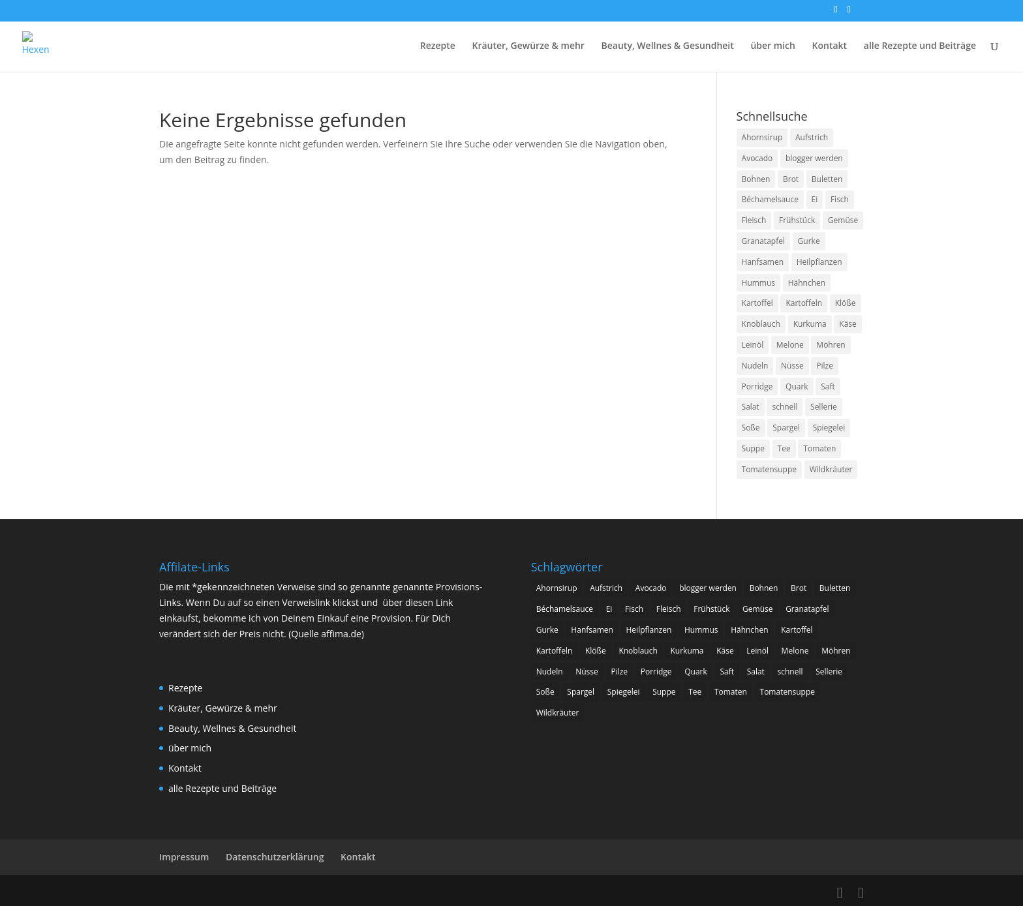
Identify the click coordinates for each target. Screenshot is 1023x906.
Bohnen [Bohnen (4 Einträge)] (756, 179)
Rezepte (437, 46)
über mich (772, 46)
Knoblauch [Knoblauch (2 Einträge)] (761, 323)
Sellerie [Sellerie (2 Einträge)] (823, 406)
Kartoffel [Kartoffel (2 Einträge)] (757, 303)
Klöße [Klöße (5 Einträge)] (845, 303)
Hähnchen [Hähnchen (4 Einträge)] (806, 282)
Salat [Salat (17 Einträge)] (750, 406)
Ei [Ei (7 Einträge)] (815, 199)
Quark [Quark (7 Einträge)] (797, 386)
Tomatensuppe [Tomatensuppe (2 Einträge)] (769, 469)
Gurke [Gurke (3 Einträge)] (809, 241)
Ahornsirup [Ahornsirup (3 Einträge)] (762, 137)
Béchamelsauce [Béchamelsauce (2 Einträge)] (770, 199)
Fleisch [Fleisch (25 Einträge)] (754, 220)
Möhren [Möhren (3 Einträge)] (830, 344)
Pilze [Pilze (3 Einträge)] (824, 365)
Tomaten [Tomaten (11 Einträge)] (819, 448)
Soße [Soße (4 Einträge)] (751, 427)
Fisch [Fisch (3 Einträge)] (840, 199)
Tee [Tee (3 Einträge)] (784, 448)
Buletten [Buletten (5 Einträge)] (827, 179)
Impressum (184, 857)
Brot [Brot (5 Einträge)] (791, 179)
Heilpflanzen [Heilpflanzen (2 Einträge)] (819, 261)
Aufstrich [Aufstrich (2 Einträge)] (811, 137)
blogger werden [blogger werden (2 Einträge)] (814, 158)
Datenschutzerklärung (275, 857)
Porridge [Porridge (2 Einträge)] (757, 386)
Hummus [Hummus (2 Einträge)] (759, 282)
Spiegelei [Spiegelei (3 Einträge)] (829, 427)
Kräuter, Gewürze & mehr (528, 46)
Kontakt (829, 46)
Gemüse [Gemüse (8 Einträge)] (843, 220)
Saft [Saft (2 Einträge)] (828, 386)
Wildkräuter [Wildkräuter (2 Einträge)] (831, 469)
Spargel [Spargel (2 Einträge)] (786, 427)
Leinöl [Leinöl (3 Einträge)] (753, 344)
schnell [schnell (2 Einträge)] (784, 406)
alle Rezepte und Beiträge (920, 46)
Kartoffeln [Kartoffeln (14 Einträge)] (804, 303)
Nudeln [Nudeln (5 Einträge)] (755, 365)
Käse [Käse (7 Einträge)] (847, 323)
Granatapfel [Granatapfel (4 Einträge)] (763, 241)
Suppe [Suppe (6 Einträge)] (753, 448)
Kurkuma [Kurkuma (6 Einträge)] (810, 323)
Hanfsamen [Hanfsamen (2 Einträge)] (763, 261)
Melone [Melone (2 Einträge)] (790, 344)
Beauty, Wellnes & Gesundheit (668, 46)
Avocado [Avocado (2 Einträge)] (757, 158)
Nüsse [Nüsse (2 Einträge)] (792, 365)
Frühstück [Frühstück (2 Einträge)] (797, 220)
